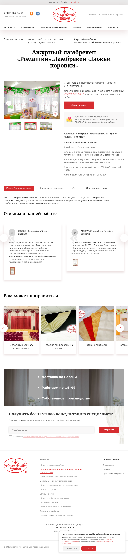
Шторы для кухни (48, 490)
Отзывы (106, 469)
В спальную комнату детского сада (56, 481)
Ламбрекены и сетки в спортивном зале (58, 477)
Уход (74, 188)
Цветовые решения (51, 188)
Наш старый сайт (64, 2)
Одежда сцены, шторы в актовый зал (57, 515)
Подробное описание (19, 188)
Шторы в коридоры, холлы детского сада (59, 485)
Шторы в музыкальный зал (52, 465)
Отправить (109, 430)
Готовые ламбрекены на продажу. (55, 507)
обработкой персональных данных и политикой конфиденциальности (51, 437)
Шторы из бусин (47, 494)
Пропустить (71, 548)
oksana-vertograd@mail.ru (15, 16)
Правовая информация (113, 474)
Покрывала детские (49, 502)
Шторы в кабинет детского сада (54, 498)
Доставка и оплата (96, 188)
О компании (108, 465)
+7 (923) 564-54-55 (74, 94)
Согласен (88, 548)
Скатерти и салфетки (50, 511)
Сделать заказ (79, 105)
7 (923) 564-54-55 (13, 13)
